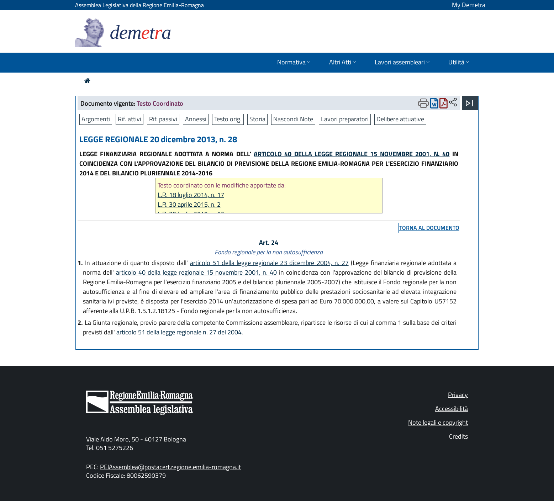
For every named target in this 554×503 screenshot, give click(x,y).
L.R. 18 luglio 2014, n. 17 (191, 195)
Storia (257, 119)
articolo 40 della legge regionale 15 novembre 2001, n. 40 (196, 272)
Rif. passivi (163, 119)
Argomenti (95, 119)
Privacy (458, 394)
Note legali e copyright (438, 422)
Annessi (195, 119)
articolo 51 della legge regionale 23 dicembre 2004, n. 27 (269, 263)
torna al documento (429, 227)
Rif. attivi (129, 119)
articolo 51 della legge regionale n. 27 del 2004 (179, 332)
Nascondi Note (293, 119)
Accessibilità (451, 408)
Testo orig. (228, 119)
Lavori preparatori (345, 119)
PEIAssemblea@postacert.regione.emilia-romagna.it (170, 467)
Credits (458, 436)
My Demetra (468, 5)
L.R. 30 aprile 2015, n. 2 (189, 204)
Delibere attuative (400, 119)
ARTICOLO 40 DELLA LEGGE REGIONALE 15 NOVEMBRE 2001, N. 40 (352, 154)
